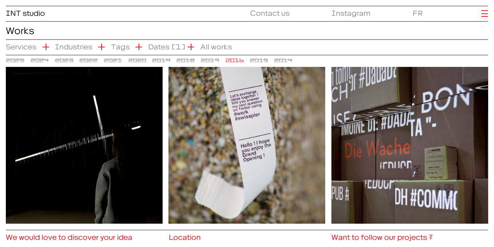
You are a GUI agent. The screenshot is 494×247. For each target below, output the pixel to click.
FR (418, 11)
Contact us (270, 11)
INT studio (25, 11)
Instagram (350, 11)
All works (216, 45)
